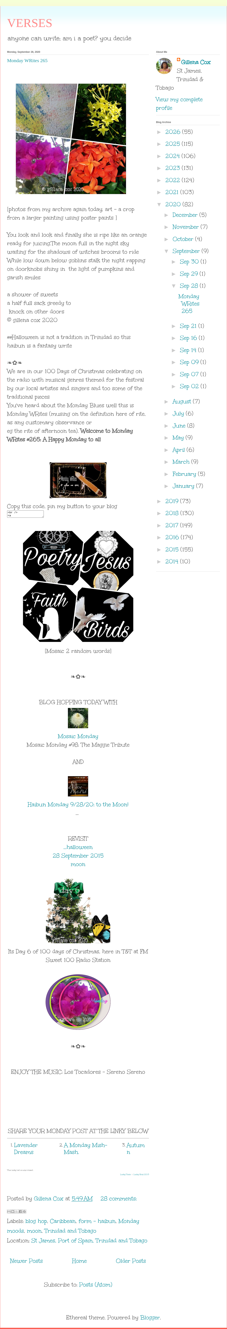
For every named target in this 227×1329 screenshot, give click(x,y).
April (180, 449)
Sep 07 (190, 374)
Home (79, 1262)
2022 (173, 180)
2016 (173, 537)
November (187, 226)
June (180, 425)
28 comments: (119, 1199)
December (186, 214)
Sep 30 (190, 261)
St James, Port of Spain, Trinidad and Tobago (89, 1241)
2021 (172, 192)
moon (78, 865)
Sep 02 (190, 386)
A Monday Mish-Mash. (85, 1150)
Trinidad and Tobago (70, 1232)
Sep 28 (190, 285)
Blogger (150, 1318)
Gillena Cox (196, 62)
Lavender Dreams (26, 1150)
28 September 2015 (78, 856)
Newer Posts (26, 1262)
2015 (172, 549)
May (179, 437)
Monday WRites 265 (27, 60)
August (183, 401)
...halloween (78, 848)
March (182, 461)
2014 (172, 561)
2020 (174, 204)
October (184, 239)
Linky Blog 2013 (141, 1175)
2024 (173, 156)
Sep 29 (190, 273)
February (185, 474)
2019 (172, 501)
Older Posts (131, 1262)
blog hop (36, 1222)
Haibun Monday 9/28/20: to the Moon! (78, 805)
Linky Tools (125, 1175)
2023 (173, 168)
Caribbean (63, 1222)
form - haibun (97, 1222)
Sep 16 (189, 337)
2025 (173, 143)
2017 (172, 525)
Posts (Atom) (95, 1285)
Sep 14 (189, 350)
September (187, 251)
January (184, 485)
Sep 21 (189, 326)
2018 (172, 513)
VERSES (29, 23)
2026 (173, 131)
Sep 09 (190, 362)
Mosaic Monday (78, 737)
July (179, 413)
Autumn (136, 1150)
